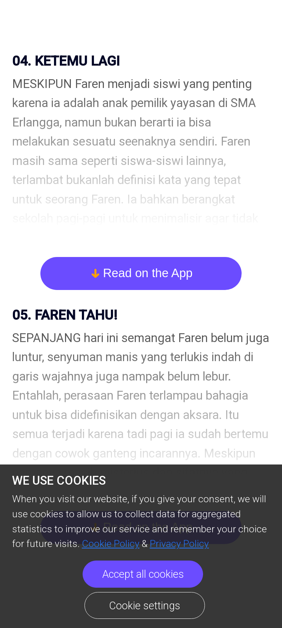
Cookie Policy (111, 543)
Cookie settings (144, 605)
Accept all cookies (143, 574)
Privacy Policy (179, 543)
